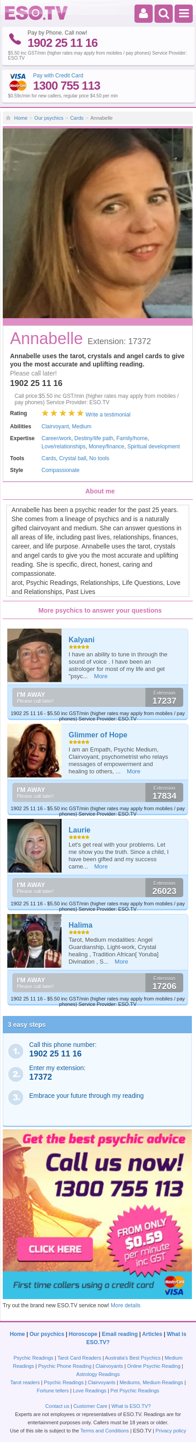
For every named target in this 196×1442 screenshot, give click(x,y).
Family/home (132, 438)
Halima (81, 925)
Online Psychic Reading (154, 1366)
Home (20, 118)
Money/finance (106, 446)
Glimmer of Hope (98, 735)
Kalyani (82, 640)
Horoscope (83, 1334)
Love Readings (89, 1390)
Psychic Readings (33, 1358)
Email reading (120, 1334)
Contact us (57, 1406)
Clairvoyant (55, 426)
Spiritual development (153, 446)
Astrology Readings (97, 1374)
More (101, 676)
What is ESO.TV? (130, 1406)
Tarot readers (25, 1382)
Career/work (56, 438)
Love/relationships (63, 446)
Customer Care (90, 1406)
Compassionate (60, 470)
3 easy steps (27, 1024)
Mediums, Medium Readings (151, 1382)
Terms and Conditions (104, 1430)
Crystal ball (72, 458)
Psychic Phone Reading (65, 1366)
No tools (99, 458)
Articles (152, 1334)
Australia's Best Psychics (132, 1358)
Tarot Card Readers (79, 1358)
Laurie (80, 830)
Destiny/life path (93, 438)
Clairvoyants (110, 1366)
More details (125, 1305)
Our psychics (48, 118)
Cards (76, 118)
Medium (82, 426)
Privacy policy (170, 1430)
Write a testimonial (108, 414)
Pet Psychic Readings (134, 1390)
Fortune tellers (53, 1390)
